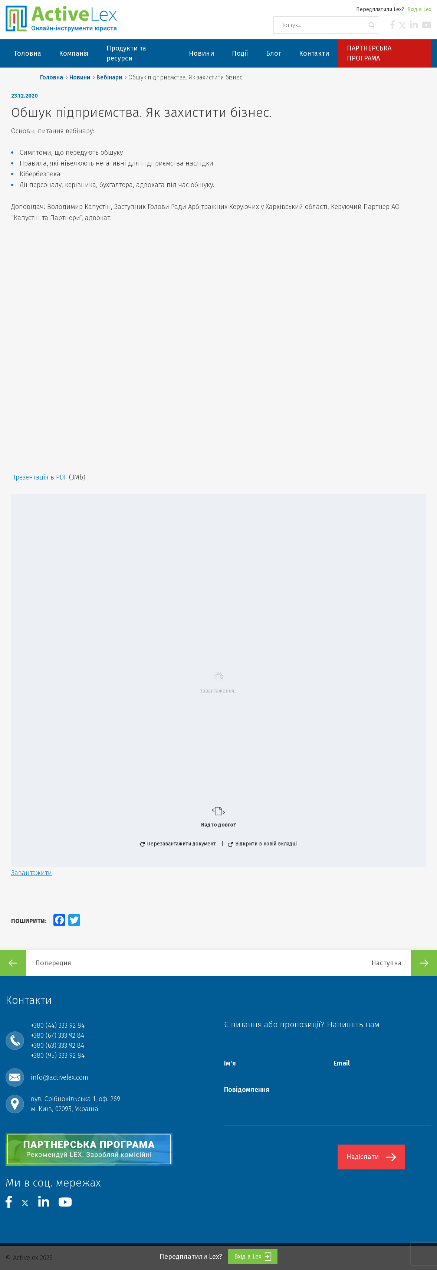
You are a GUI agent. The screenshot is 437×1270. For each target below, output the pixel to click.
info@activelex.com (59, 1077)
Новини (79, 77)
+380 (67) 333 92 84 (57, 1035)
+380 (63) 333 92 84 (57, 1045)
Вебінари (109, 77)
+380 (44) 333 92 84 (58, 1025)
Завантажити (31, 873)
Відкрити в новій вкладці (263, 844)
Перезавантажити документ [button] (178, 844)
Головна (51, 77)
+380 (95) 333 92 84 (58, 1055)
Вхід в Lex (419, 9)
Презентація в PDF (39, 477)
